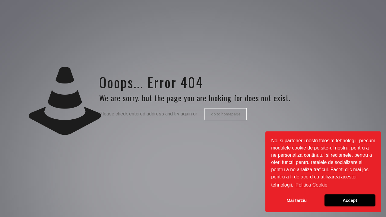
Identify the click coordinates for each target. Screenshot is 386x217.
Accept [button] (350, 200)
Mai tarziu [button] (297, 200)
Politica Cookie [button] (311, 184)
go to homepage (225, 114)
